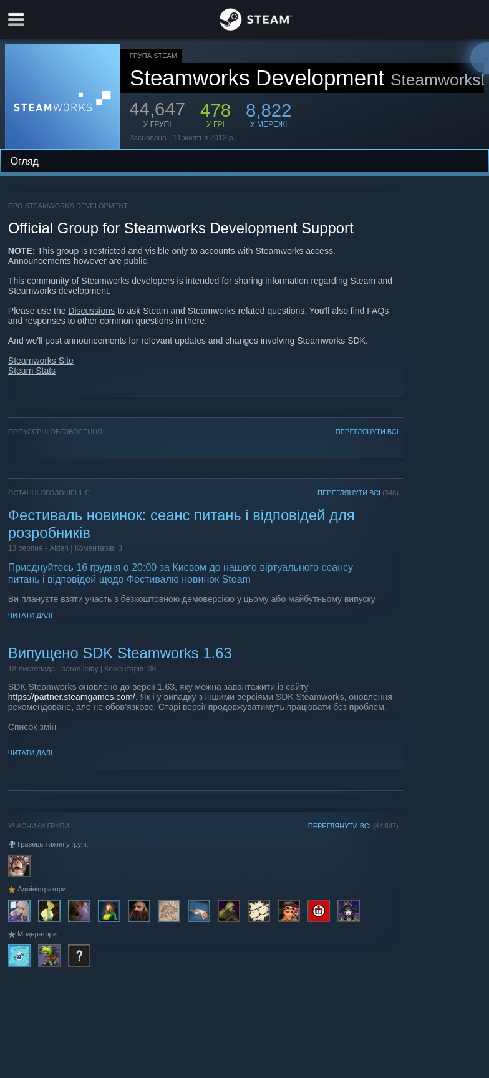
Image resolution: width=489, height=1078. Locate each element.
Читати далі (30, 615)
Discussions (91, 311)
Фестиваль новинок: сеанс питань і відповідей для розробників (181, 524)
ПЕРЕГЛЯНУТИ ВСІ (367, 431)
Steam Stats (32, 371)
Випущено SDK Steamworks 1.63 (120, 652)
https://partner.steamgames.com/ (71, 697)
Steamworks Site (41, 361)
